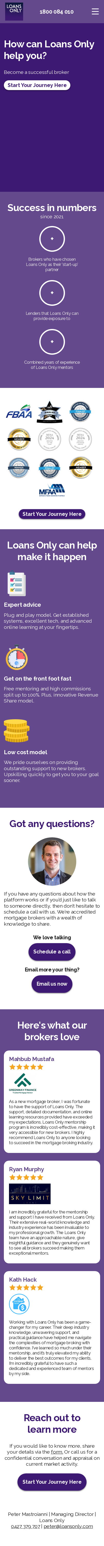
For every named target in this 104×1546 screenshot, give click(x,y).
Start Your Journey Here (37, 85)
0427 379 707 (25, 1526)
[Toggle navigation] (95, 11)
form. (57, 1452)
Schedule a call (52, 952)
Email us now (52, 984)
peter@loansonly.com (68, 1526)
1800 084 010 (57, 11)
